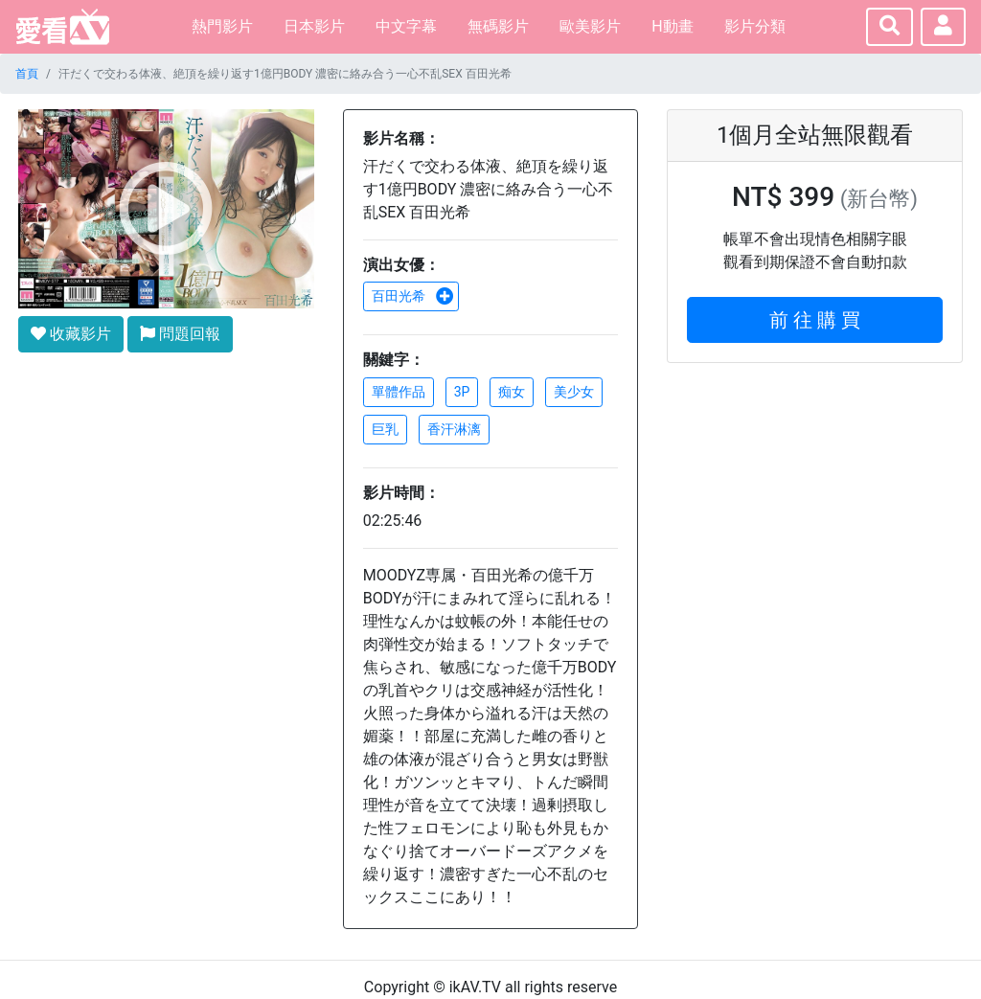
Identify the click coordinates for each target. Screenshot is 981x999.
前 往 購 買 (814, 319)
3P (462, 391)
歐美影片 (590, 26)
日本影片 (314, 26)
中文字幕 (406, 26)
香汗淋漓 (454, 429)
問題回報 (180, 334)
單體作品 (398, 391)
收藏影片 (71, 334)
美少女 (574, 391)
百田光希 (413, 296)
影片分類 (755, 26)
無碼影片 (498, 26)
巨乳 (385, 429)
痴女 (511, 391)
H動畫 (672, 26)
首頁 (26, 73)
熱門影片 (222, 26)
